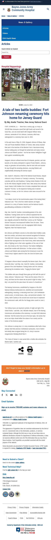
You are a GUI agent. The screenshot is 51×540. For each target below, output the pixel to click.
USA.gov (40, 518)
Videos (5, 33)
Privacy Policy (12, 507)
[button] (36, 2)
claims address (19, 463)
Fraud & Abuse (12, 518)
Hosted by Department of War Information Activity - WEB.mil (25, 525)
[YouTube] (11, 395)
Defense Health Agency (35, 417)
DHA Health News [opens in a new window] (9, 38)
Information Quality (37, 507)
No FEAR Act (30, 518)
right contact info (13, 470)
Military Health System (20, 419)
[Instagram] (21, 395)
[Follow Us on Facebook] (2, 395)
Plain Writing (23, 513)
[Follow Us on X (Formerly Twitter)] (6, 395)
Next (44, 86)
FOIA (21, 518)
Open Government (11, 513)
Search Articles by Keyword (10, 49)
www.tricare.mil (7, 417)
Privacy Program (24, 507)
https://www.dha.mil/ (8, 478)
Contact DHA (6, 489)
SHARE (21, 350)
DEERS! (27, 371)
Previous (5, 86)
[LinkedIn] (16, 395)
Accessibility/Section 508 (37, 513)
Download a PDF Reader (23, 448)
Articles (5, 28)
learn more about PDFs (39, 448)
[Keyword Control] (25, 52)
